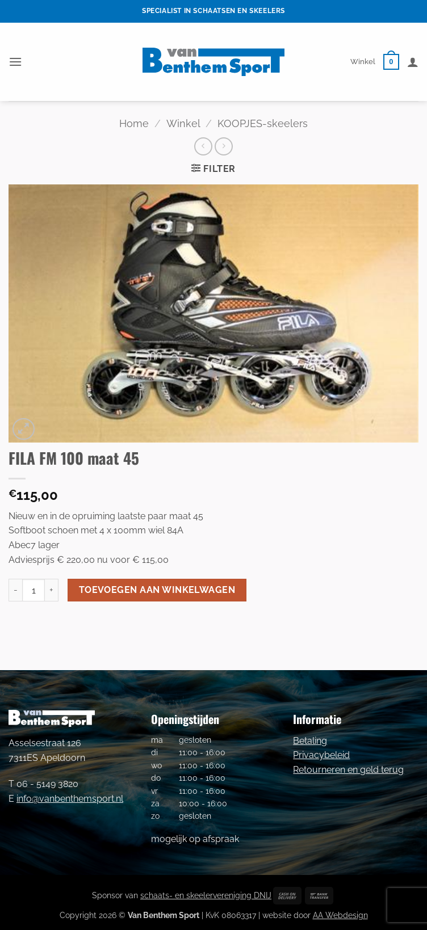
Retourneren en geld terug (348, 769)
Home (134, 123)
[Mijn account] (412, 61)
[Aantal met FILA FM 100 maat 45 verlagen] (15, 590)
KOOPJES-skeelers (262, 123)
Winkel (362, 61)
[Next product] (203, 146)
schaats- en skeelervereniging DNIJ (205, 895)
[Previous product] (223, 146)
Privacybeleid (321, 755)
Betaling (310, 740)
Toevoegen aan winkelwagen (157, 589)
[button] (15, 61)
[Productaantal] (33, 590)
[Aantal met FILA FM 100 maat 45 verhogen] (51, 590)
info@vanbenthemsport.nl (69, 798)
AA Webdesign (340, 915)
